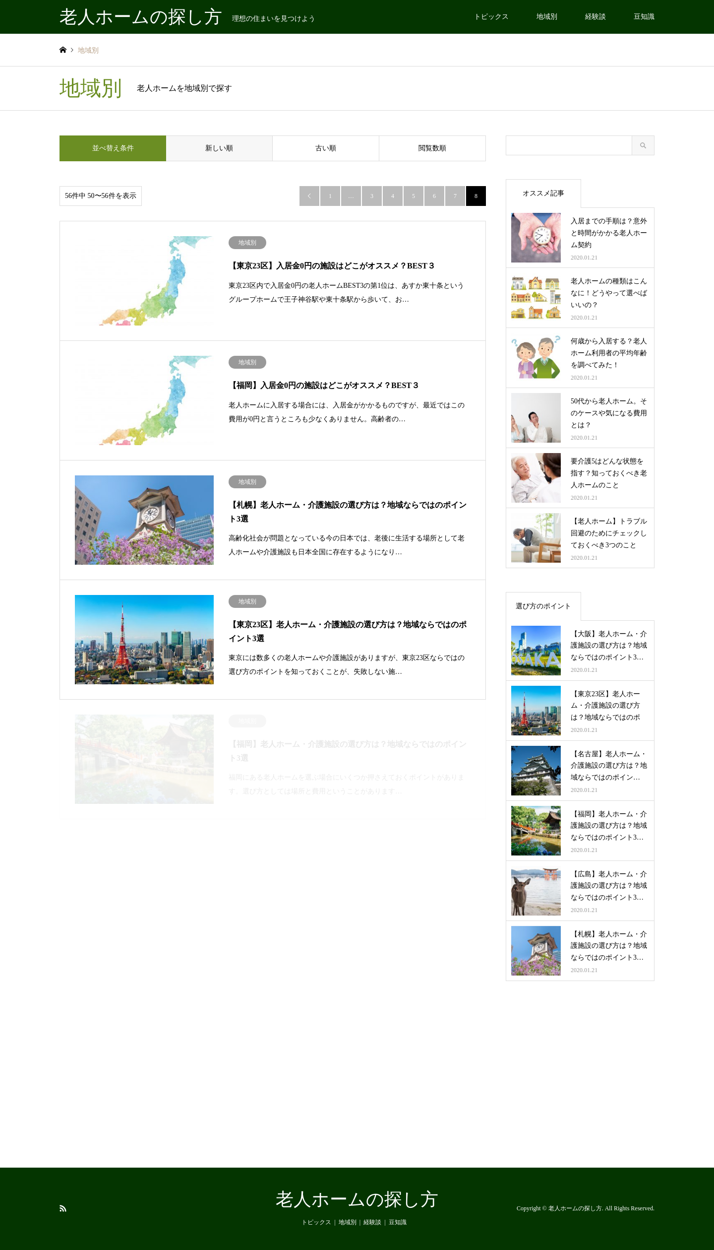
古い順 (325, 148)
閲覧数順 (432, 148)
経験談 (595, 16)
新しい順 (219, 148)
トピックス (491, 16)
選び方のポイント (543, 606)
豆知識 (644, 16)
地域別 (546, 16)
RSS (63, 1208)
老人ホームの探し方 (357, 1199)
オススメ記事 (543, 193)
